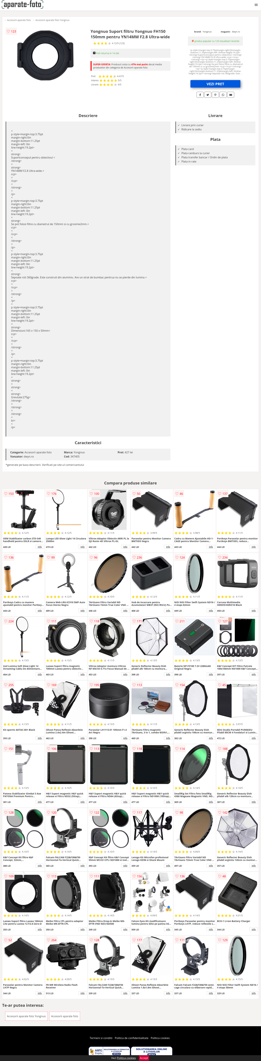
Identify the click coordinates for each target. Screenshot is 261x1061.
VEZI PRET (215, 83)
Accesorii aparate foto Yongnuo (52, 20)
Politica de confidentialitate (131, 1038)
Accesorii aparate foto (19, 20)
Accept (144, 1058)
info (40, 546)
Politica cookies (160, 1038)
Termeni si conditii (101, 1038)
